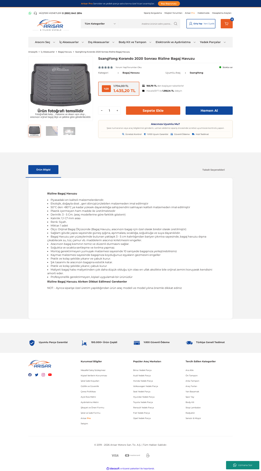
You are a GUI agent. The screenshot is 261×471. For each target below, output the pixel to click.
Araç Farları (191, 386)
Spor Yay (190, 397)
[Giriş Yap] (191, 24)
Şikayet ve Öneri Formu (92, 407)
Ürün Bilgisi (43, 169)
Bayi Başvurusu (169, 3)
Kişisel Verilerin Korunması (94, 375)
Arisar (86, 418)
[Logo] (50, 25)
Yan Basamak (192, 391)
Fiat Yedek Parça (141, 413)
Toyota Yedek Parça (143, 402)
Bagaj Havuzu (131, 72)
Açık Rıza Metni (88, 397)
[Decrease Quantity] (101, 111)
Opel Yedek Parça (142, 418)
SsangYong (196, 72)
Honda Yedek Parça (143, 381)
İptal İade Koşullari (90, 381)
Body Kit (190, 402)
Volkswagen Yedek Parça (145, 386)
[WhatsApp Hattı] (30, 13)
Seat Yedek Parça (141, 391)
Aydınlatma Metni (90, 402)
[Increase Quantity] (117, 111)
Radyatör (190, 413)
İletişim (84, 423)
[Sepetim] (227, 23)
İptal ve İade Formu (90, 413)
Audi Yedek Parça (142, 375)
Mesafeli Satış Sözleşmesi (93, 370)
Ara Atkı (190, 370)
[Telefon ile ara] (58, 13)
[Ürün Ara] (149, 23)
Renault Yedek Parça (143, 407)
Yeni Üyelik (209, 23)
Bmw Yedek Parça (142, 370)
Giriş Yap (197, 23)
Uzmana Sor (242, 465)
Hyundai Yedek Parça (143, 397)
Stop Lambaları (193, 407)
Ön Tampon (192, 375)
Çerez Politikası (88, 391)
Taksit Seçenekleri (213, 169)
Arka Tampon (192, 381)
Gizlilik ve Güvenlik (90, 386)
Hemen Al (209, 111)
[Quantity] (109, 111)
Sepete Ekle (153, 111)
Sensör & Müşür (193, 418)
